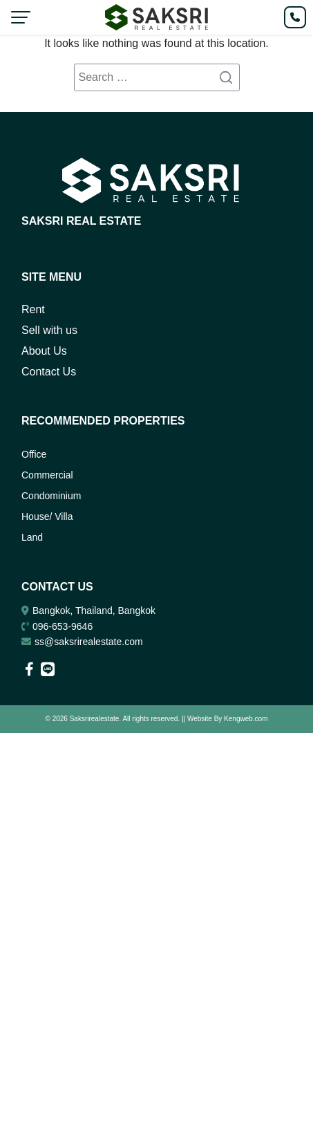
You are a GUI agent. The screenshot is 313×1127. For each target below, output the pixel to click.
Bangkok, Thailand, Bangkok (93, 610)
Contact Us (48, 372)
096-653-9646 (62, 626)
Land (32, 537)
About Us (44, 351)
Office (33, 454)
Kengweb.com (245, 719)
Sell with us (49, 330)
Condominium (51, 495)
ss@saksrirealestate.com (89, 641)
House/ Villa (47, 516)
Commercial (47, 475)
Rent (33, 309)
